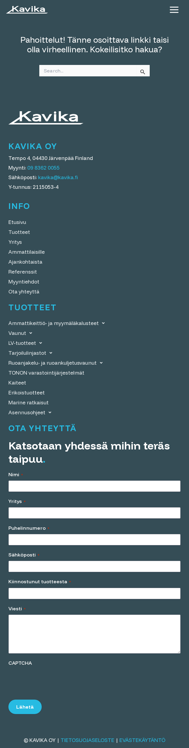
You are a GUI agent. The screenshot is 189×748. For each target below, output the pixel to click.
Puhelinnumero (29, 528)
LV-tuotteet (26, 343)
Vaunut (21, 333)
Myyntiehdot (23, 281)
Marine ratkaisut (28, 402)
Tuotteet (19, 232)
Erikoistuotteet (26, 392)
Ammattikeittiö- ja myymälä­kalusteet (58, 323)
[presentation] (54, 680)
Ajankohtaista (25, 262)
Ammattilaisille (26, 252)
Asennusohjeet (31, 412)
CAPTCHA (20, 663)
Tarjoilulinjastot (32, 353)
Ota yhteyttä (23, 291)
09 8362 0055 (43, 167)
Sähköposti (24, 555)
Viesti (17, 608)
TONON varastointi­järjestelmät (46, 372)
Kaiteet (17, 382)
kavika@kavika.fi (58, 177)
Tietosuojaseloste (87, 740)
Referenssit (22, 271)
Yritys (15, 242)
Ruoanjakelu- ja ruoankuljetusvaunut (57, 363)
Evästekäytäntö (142, 740)
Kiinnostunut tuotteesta (39, 581)
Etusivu (17, 222)
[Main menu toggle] (174, 10)
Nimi (15, 474)
